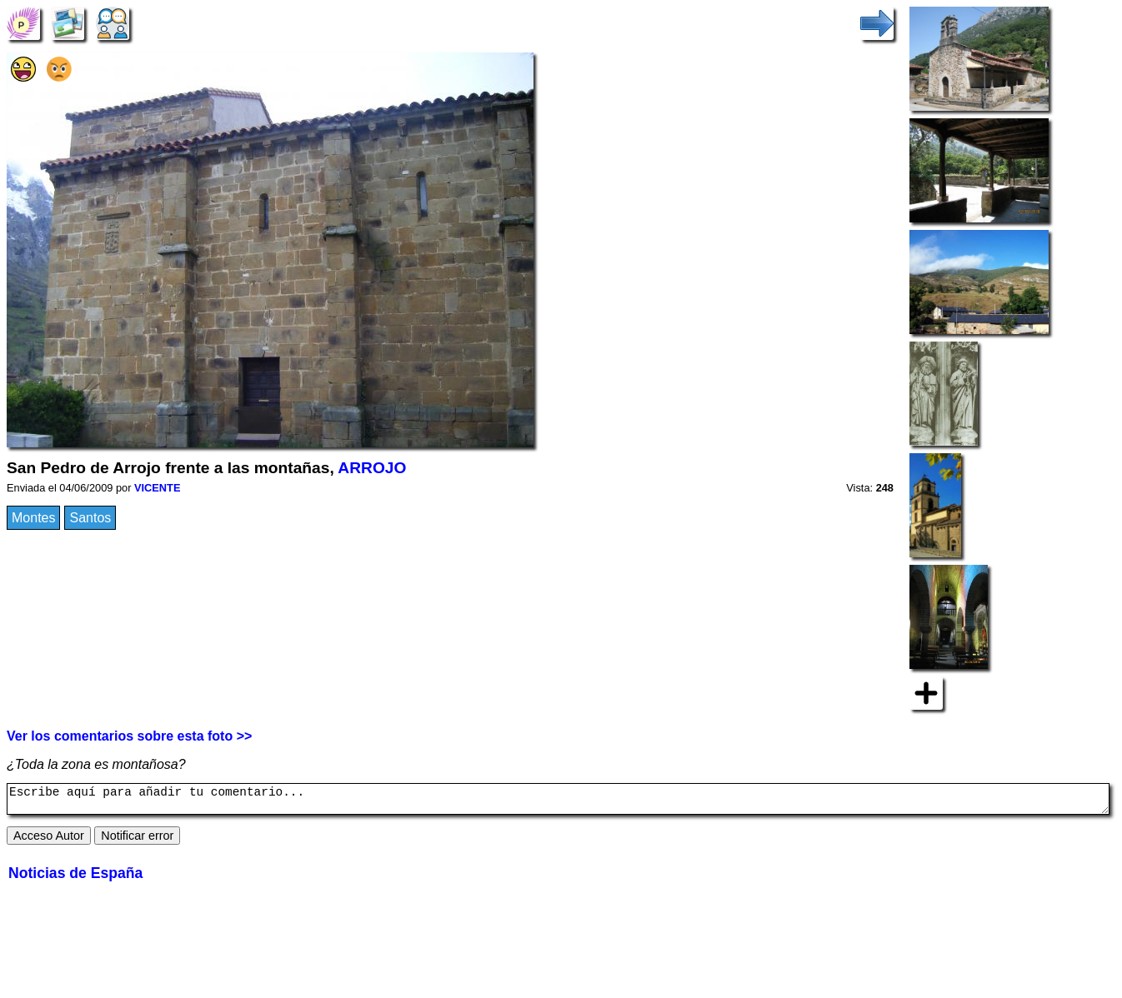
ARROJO (372, 468)
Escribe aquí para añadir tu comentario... (558, 801)
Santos (90, 518)
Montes (33, 518)
